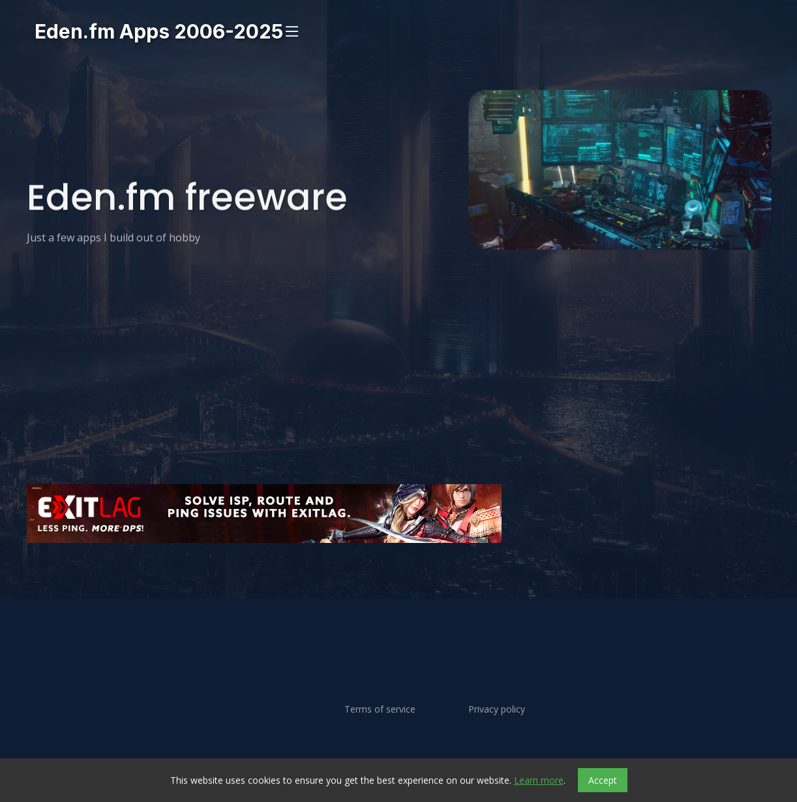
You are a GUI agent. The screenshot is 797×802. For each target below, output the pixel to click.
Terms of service (379, 709)
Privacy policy (496, 709)
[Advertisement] (398, 581)
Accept (602, 780)
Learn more (539, 780)
